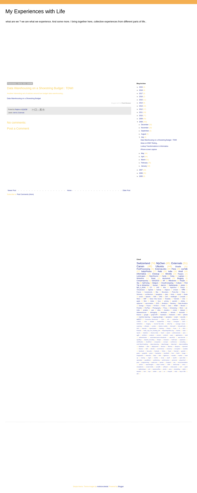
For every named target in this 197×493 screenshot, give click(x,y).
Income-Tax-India (159, 324)
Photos (169, 328)
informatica (141, 274)
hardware (163, 314)
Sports (138, 333)
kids (160, 355)
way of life (183, 371)
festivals (156, 351)
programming (145, 362)
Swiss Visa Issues (156, 299)
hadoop (158, 290)
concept (165, 342)
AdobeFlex (175, 319)
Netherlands (173, 285)
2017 (141, 93)
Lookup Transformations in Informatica (154, 146)
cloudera (166, 310)
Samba (178, 330)
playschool (182, 360)
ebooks (152, 348)
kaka (154, 355)
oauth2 (175, 358)
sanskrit (174, 301)
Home (69, 190)
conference (173, 342)
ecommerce (160, 348)
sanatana (169, 317)
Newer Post (12, 190)
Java (169, 305)
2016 (141, 97)
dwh (147, 348)
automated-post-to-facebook (158, 337)
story (170, 369)
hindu (172, 294)
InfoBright (174, 296)
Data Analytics (183, 303)
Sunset (155, 285)
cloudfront (149, 342)
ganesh (183, 351)
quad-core (154, 362)
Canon (140, 266)
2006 (141, 173)
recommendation (183, 362)
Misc (164, 287)
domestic (182, 312)
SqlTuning (146, 283)
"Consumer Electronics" (151, 319)
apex (171, 335)
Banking (173, 303)
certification (140, 342)
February (144, 163)
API (168, 319)
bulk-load (174, 339)
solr (181, 367)
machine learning (144, 317)
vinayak (169, 371)
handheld (166, 353)
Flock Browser (126, 103)
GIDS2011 (140, 324)
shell (168, 364)
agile (138, 335)
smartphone (140, 367)
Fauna (148, 305)
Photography (157, 308)
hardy (164, 276)
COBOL (139, 321)
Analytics (165, 303)
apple (138, 301)
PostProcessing (143, 269)
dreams (141, 348)
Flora (174, 269)
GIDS (183, 321)
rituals (186, 294)
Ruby (183, 292)
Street (153, 278)
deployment (155, 346)
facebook (141, 351)
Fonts (163, 305)
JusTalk (184, 269)
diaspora (177, 346)
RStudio (139, 330)
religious (167, 290)
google (146, 314)
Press (165, 308)
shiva (183, 364)
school (141, 364)
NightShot (173, 287)
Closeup (155, 274)
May (143, 153)
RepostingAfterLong (168, 330)
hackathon (158, 353)
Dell (166, 296)
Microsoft (172, 326)
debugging (153, 312)
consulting (182, 342)
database (141, 346)
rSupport (168, 362)
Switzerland (143, 263)
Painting (161, 328)
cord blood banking (142, 344)
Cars (145, 321)
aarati (168, 333)
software (165, 367)
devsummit (166, 278)
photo (183, 285)
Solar (184, 330)
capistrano (182, 339)
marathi (173, 355)
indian (152, 301)
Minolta (168, 274)
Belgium (155, 283)
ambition (144, 335)
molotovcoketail (102, 486)
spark (186, 367)
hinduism (172, 314)
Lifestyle (146, 326)
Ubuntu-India (154, 333)
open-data (182, 358)
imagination (140, 355)
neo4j (162, 358)
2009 (141, 119)
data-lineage (165, 344)
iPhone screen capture (149, 149)
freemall (176, 351)
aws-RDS (172, 337)
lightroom (166, 355)
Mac (157, 292)
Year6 (162, 333)
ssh (149, 369)
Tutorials (176, 299)
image (184, 353)
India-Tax (169, 324)
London (154, 326)
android (165, 335)
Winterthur (140, 278)
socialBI (158, 367)
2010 (141, 116)
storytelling (177, 369)
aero (184, 333)
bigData (150, 290)
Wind (181, 308)
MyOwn (160, 263)
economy (169, 348)
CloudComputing (167, 283)
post (138, 362)
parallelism (148, 360)
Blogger (121, 486)
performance (165, 360)
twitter (155, 371)
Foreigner (176, 321)
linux (159, 301)
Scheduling (173, 308)
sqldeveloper (142, 369)
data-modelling (183, 344)
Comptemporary (142, 281)
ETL (151, 287)
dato (148, 346)
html (179, 314)
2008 (141, 122)
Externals (21, 112)
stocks (164, 369)
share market (160, 364)
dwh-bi (15, 112)
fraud (169, 351)
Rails (160, 271)
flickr (145, 301)
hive (173, 353)
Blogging (180, 278)
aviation (145, 310)
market (180, 355)
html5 (177, 353)
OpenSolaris (152, 328)
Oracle (178, 266)
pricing (166, 301)
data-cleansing (154, 344)
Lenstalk (182, 296)
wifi (137, 373)
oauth (168, 358)
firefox (163, 351)
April (143, 157)
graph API (154, 314)
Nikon (138, 299)
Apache (148, 296)
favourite (149, 351)
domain (173, 312)
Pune (174, 328)
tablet (184, 369)
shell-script (176, 364)
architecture (149, 294)
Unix (183, 299)
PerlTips (147, 308)
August (144, 134)
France (139, 292)
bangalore (159, 294)
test (145, 371)
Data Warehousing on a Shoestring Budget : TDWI (159, 140)
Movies (183, 305)
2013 (141, 106)
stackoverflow (156, 369)
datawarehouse (142, 312)
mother (156, 358)
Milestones (172, 281)
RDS (184, 328)
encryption (177, 348)
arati (186, 335)
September (145, 131)
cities (159, 310)
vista (175, 371)
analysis (151, 335)
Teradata (167, 299)
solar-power (173, 367)
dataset (182, 310)
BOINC (183, 319)
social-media (149, 367)
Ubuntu (160, 266)
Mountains (165, 292)
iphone (185, 314)
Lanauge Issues (180, 324)
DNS (160, 296)
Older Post (126, 190)
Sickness (139, 294)
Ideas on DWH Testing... (149, 143)
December (145, 125)
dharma (170, 346)
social (141, 296)
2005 (141, 176)
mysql (179, 294)
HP (164, 281)
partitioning (156, 360)
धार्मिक (183, 290)
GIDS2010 (155, 281)
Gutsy (172, 276)
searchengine (149, 364)
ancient (159, 335)
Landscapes (141, 276)
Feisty (169, 321)
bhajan (159, 339)
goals (138, 353)
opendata (139, 360)
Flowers (181, 274)
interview (148, 355)
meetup (143, 358)
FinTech (156, 305)
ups (160, 371)
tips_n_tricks (141, 287)
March (143, 160)
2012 (141, 109)
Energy (141, 305)
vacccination (149, 303)
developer (164, 312)
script (176, 317)
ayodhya (139, 339)
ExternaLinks (160, 269)
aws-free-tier (181, 337)
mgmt (149, 358)
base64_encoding (149, 339)
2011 (141, 112)
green (151, 353)
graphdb (144, 353)
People (182, 281)
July (142, 137)
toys (149, 371)
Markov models (163, 326)
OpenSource (153, 276)
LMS (157, 287)
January (144, 166)
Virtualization (141, 290)
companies (157, 342)
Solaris (182, 287)
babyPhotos (146, 271)
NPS (138, 328)
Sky (138, 283)
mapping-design (158, 317)
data (166, 294)
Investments (148, 292)
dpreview (185, 346)
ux (164, 371)
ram (174, 362)
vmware (175, 290)
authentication (143, 337)
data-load (174, 344)
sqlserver (140, 303)
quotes (162, 362)
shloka (183, 301)
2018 (141, 90)
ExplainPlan (160, 321)
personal (174, 360)
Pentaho (139, 308)
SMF (145, 299)
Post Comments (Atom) (25, 194)
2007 (141, 170)
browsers (166, 339)
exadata (185, 348)
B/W (154, 296)
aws (152, 310)
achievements (176, 333)
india (170, 271)
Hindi (180, 271)
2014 (141, 103)
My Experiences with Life (35, 11)
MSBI (176, 305)
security (182, 317)
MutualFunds (181, 326)
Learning (139, 326)
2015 (141, 100)
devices (163, 346)
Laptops (181, 276)
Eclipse (152, 321)
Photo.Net (175, 292)
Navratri (144, 328)
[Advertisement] (25, 52)
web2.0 (139, 319)
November (145, 128)
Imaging (148, 324)
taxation (139, 371)
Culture (178, 283)
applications (179, 335)
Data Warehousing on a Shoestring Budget (24, 98)
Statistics (145, 333)
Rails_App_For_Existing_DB (152, 330)
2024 (141, 87)
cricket (175, 310)
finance (139, 314)
